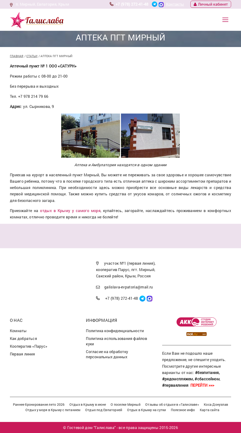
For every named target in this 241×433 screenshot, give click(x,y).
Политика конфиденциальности (115, 330)
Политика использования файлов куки (116, 341)
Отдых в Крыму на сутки (146, 410)
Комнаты (18, 330)
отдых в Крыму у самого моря (70, 210)
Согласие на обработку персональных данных (107, 354)
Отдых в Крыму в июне (87, 404)
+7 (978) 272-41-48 (132, 4)
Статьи (31, 56)
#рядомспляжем (177, 378)
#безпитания (207, 372)
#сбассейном (207, 378)
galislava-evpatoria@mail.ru (128, 286)
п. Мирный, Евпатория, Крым (42, 4)
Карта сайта (209, 410)
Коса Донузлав (216, 404)
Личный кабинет (211, 4)
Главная (17, 56)
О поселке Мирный (126, 404)
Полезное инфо (183, 410)
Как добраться (23, 338)
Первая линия (22, 353)
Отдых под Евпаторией (103, 410)
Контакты (175, 4)
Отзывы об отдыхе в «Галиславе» (172, 404)
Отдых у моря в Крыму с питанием (52, 410)
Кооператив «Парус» (28, 346)
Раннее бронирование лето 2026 (39, 404)
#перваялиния (175, 385)
